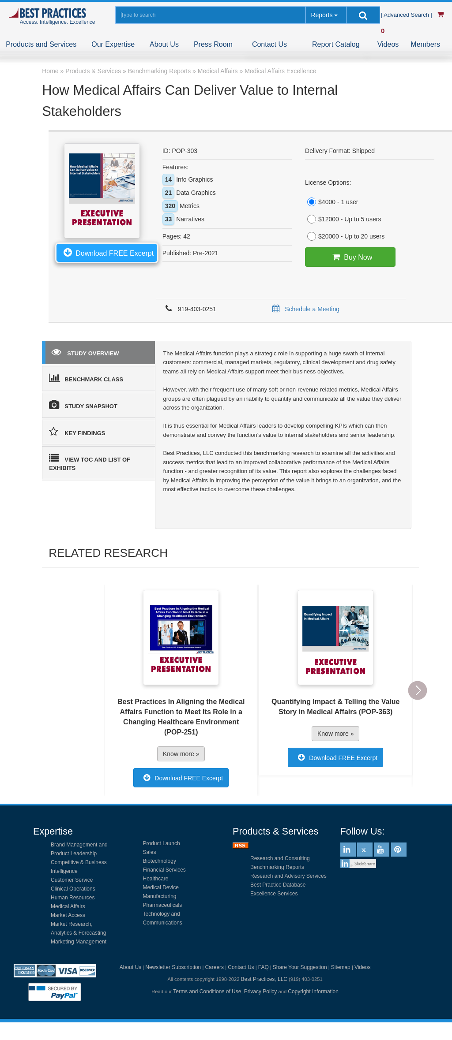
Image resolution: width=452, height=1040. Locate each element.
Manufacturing (160, 896)
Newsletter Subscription (173, 967)
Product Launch (161, 843)
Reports (321, 15)
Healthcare (156, 879)
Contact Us (269, 44)
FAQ (263, 967)
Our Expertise (113, 44)
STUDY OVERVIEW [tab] (85, 352)
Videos (388, 44)
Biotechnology (159, 861)
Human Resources (72, 898)
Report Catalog (336, 44)
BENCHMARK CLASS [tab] (86, 378)
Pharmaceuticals (162, 905)
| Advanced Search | (407, 14)
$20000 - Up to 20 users (344, 236)
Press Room (213, 44)
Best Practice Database (277, 885)
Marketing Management (78, 942)
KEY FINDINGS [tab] (77, 431)
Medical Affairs (68, 906)
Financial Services (164, 870)
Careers (214, 967)
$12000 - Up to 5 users (343, 219)
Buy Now (350, 257)
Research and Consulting (280, 858)
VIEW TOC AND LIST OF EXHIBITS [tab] (89, 462)
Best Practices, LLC (264, 979)
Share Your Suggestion (300, 967)
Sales (149, 852)
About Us (164, 44)
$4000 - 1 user (331, 202)
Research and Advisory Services (288, 876)
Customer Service (72, 880)
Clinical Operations (73, 889)
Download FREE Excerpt (107, 252)
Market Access (68, 915)
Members (425, 44)
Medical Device (161, 887)
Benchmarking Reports (277, 867)
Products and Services (41, 44)
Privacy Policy (260, 991)
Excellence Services (274, 894)
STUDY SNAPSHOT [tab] (83, 405)
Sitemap (340, 967)
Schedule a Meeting (304, 309)
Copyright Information (313, 991)
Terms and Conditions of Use (207, 991)
